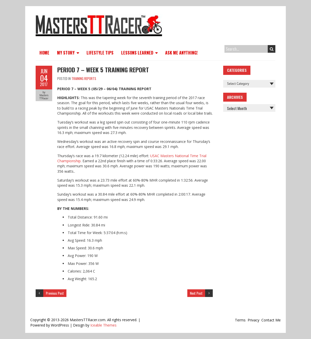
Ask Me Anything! (181, 53)
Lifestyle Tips (100, 53)
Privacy (253, 320)
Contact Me (271, 320)
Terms (240, 320)
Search (272, 49)
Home (44, 53)
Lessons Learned (137, 53)
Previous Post (55, 293)
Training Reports (84, 78)
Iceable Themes (103, 325)
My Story (66, 53)
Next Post (196, 293)
